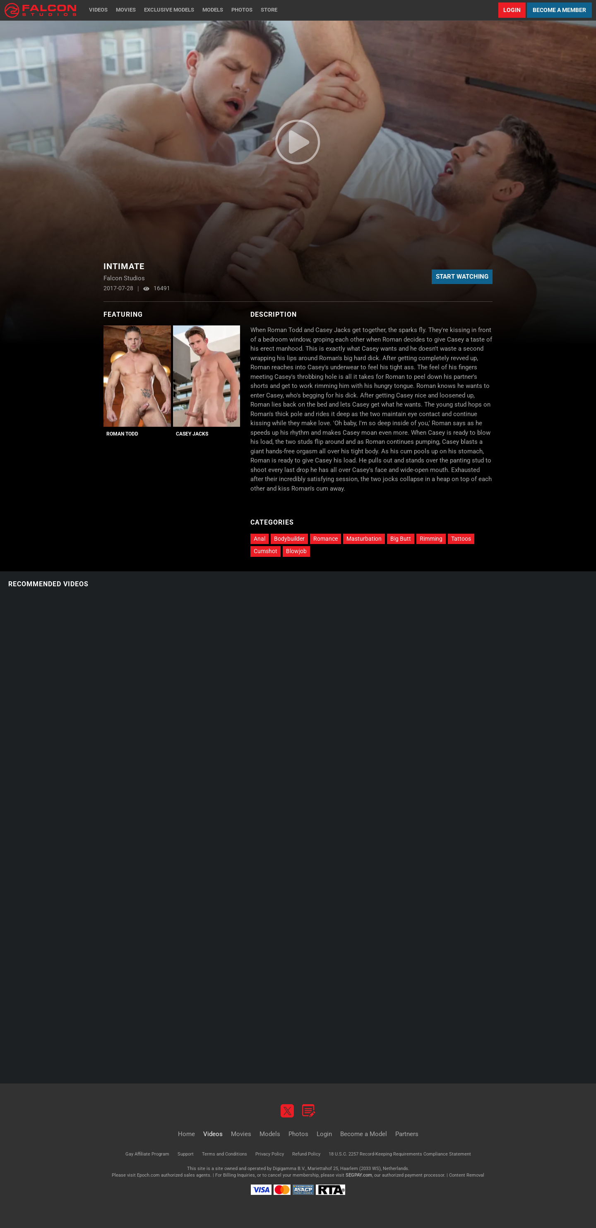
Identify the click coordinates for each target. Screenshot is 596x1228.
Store (269, 10)
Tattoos (461, 538)
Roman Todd (122, 434)
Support (186, 1154)
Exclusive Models (169, 10)
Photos (241, 10)
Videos (98, 10)
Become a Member (559, 10)
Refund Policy (306, 1154)
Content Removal (466, 1175)
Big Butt (400, 538)
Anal (259, 538)
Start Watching (462, 276)
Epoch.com (148, 1175)
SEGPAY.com (359, 1175)
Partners (406, 1134)
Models (212, 10)
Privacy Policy (269, 1154)
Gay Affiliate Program (147, 1154)
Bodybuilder (289, 538)
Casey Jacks (192, 434)
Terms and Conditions (224, 1154)
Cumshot (265, 551)
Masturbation (364, 538)
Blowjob (296, 551)
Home (186, 1134)
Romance (325, 538)
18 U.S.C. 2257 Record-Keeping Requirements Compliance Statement (400, 1154)
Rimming (431, 538)
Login (512, 10)
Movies (126, 10)
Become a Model (363, 1134)
